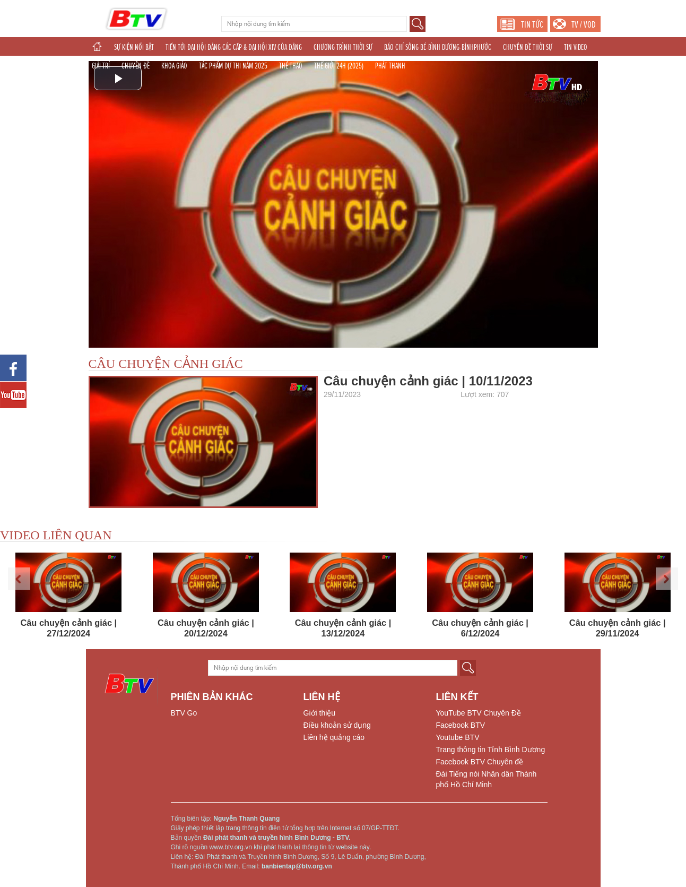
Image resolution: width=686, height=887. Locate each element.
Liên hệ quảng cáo (334, 737)
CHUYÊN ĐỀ (135, 66)
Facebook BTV (460, 725)
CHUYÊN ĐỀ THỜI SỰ (527, 47)
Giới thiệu (319, 713)
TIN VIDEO (575, 47)
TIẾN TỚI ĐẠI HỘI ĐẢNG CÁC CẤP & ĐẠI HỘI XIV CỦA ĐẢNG (234, 47)
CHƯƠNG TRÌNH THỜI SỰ (343, 47)
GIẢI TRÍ (101, 66)
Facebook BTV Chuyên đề (479, 761)
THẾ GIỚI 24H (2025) (338, 66)
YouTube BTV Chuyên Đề (478, 713)
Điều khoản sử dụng (337, 725)
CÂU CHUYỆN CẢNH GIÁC (166, 364)
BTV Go (184, 713)
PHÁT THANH (390, 66)
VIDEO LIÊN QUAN (56, 535)
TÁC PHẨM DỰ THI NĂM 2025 (233, 66)
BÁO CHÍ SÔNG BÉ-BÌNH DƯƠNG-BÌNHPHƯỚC (437, 47)
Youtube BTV (458, 737)
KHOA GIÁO (174, 66)
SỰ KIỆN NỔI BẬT (134, 47)
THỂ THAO (290, 66)
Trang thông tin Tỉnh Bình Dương (490, 749)
